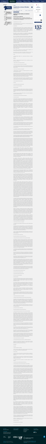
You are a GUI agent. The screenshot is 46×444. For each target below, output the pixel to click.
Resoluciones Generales (18, 10)
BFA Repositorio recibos (26, 429)
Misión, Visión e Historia (6, 429)
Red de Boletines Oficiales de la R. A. (7, 432)
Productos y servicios (26, 1)
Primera (14, 10)
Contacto (42, 1)
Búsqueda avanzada (38, 22)
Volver (14, 5)
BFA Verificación (25, 430)
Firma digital (25, 431)
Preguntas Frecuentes (35, 1)
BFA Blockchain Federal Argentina (7, 433)
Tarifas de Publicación (15, 429)
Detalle (21, 10)
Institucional (19, 1)
